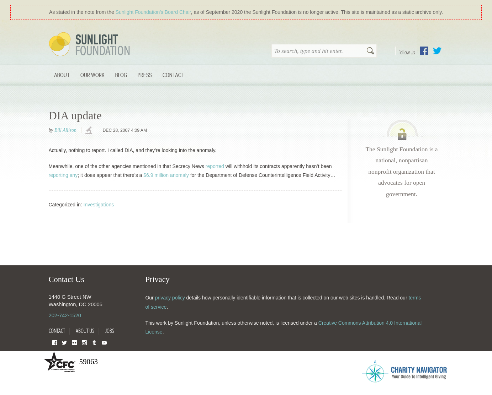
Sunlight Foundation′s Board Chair (153, 12)
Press (145, 75)
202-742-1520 (65, 315)
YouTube (104, 342)
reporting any (63, 175)
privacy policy (170, 298)
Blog (121, 75)
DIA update (75, 115)
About (62, 75)
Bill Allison (65, 130)
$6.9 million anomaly (166, 175)
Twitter (437, 51)
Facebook (424, 51)
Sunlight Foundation (91, 45)
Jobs (109, 331)
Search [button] (370, 51)
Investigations (99, 204)
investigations (89, 130)
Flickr (74, 342)
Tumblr (94, 342)
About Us (85, 331)
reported (215, 166)
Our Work (92, 75)
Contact (173, 75)
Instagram (84, 342)
